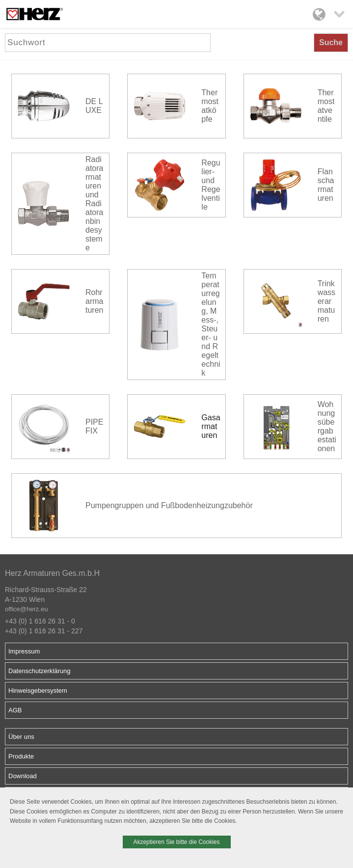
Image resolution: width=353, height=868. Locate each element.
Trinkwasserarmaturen (326, 301)
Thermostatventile (326, 105)
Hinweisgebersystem (37, 690)
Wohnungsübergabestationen (327, 426)
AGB (15, 710)
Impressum (24, 651)
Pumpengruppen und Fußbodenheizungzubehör (169, 505)
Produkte (21, 756)
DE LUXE (94, 105)
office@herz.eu (26, 609)
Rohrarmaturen (94, 301)
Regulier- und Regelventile (210, 185)
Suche (331, 42)
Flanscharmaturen (326, 184)
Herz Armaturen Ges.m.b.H (52, 573)
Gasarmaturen (210, 426)
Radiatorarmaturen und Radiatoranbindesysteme (94, 203)
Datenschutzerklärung (39, 671)
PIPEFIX (94, 426)
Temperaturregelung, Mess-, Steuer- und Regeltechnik (210, 324)
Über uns (21, 736)
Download (22, 776)
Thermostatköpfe (209, 105)
